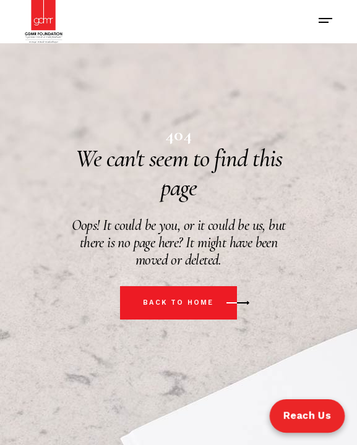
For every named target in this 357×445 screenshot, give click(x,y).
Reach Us (307, 416)
